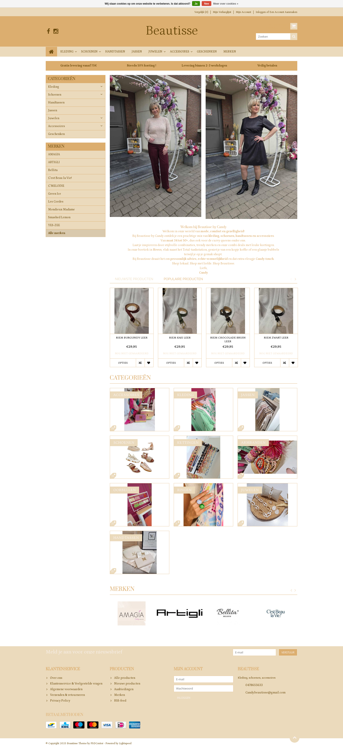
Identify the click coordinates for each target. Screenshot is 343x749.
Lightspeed (125, 743)
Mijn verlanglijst (222, 12)
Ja (195, 3)
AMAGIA (54, 154)
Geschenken (207, 51)
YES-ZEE (54, 225)
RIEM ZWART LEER (276, 337)
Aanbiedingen (123, 689)
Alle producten (124, 678)
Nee (206, 3)
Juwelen (155, 51)
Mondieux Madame (61, 209)
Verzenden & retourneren (67, 695)
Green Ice (54, 194)
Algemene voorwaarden (66, 689)
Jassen (137, 51)
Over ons (56, 678)
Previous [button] (291, 279)
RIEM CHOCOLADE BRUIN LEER (228, 339)
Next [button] (295, 279)
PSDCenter (97, 743)
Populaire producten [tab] (183, 279)
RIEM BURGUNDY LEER (131, 337)
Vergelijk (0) (201, 12)
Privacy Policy (60, 700)
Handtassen (115, 51)
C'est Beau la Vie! (60, 178)
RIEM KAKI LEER (180, 337)
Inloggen (261, 12)
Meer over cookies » (225, 3)
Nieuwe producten (127, 683)
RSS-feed (120, 700)
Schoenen (89, 51)
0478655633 (254, 685)
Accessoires (179, 51)
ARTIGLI (54, 162)
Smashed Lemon (59, 217)
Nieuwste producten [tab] (134, 279)
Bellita (53, 170)
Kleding (67, 51)
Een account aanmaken (283, 12)
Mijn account (243, 12)
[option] (132, 330)
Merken (229, 51)
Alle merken (56, 233)
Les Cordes (55, 202)
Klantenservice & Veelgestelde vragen (76, 683)
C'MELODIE (56, 186)
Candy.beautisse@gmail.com (265, 692)
